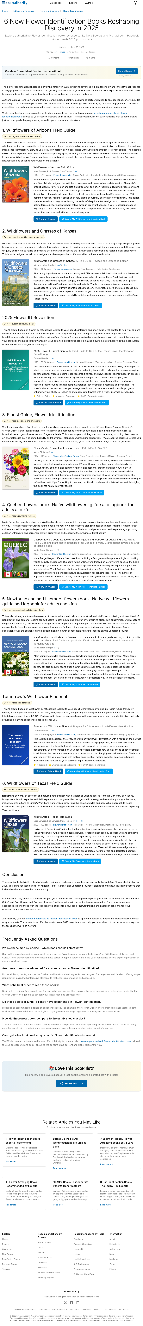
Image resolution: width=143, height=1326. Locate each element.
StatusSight (86, 1309)
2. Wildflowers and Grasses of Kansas (39, 231)
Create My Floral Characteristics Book (82, 492)
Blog (111, 1254)
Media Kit (113, 1259)
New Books (7, 1254)
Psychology (79, 1239)
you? (76, 171)
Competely (74, 1309)
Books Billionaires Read (49, 1272)
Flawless (98, 1309)
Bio (65, 265)
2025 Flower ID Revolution (28, 317)
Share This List (71, 1083)
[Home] (15, 3)
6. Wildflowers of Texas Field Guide (37, 783)
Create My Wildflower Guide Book (80, 684)
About (54, 358)
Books (5, 11)
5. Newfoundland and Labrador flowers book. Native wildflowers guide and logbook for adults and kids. (65, 601)
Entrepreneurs (44, 1242)
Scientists (42, 1267)
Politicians (42, 1262)
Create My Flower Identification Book (87, 402)
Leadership (79, 1249)
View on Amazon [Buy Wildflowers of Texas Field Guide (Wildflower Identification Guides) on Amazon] (45, 861)
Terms (112, 1264)
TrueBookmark (110, 1309)
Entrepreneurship (82, 1269)
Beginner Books (9, 1264)
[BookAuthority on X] (65, 1302)
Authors (89, 2)
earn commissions (61, 52)
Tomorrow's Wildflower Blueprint (34, 696)
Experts (73, 2)
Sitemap (6, 1269)
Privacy (112, 1269)
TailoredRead (44, 1309)
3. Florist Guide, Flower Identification (38, 414)
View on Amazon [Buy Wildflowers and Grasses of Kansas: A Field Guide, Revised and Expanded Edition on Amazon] (45, 305)
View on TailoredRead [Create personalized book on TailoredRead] (48, 402)
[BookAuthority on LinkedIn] (77, 1302)
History (77, 1254)
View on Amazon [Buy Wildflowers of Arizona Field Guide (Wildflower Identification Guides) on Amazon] (45, 219)
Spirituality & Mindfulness (85, 1274)
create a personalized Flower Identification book (51, 918)
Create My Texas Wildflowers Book (80, 861)
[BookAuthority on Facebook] (71, 1302)
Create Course (127, 71)
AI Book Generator (59, 1309)
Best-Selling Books (11, 1259)
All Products (124, 1309)
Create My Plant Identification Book (81, 305)
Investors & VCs (45, 1257)
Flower (76, 456)
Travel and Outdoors (49, 11)
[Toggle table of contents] (54, 57)
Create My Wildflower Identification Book (83, 219)
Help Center (115, 1244)
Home (5, 1239)
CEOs (40, 1247)
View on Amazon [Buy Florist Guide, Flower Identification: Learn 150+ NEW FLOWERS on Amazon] (45, 492)
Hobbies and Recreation (24, 11)
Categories (55, 2)
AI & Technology (81, 1264)
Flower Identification (62, 175)
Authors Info (115, 1249)
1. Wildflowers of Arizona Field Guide (38, 130)
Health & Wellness (82, 1259)
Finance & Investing (83, 1244)
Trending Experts (46, 1277)
